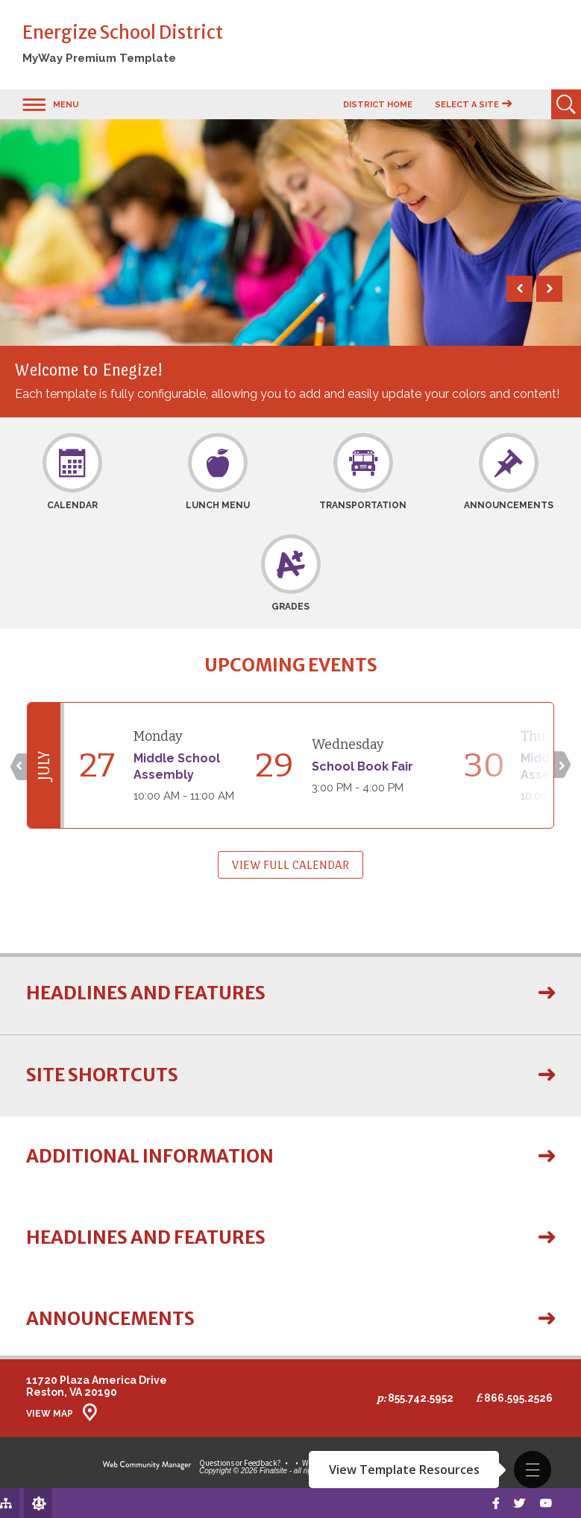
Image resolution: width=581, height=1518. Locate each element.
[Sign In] (24, 1503)
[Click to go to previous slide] (17, 765)
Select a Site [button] (467, 105)
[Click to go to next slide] (563, 765)
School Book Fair (362, 766)
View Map (49, 1413)
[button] (532, 1469)
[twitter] (517, 1503)
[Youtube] (545, 1503)
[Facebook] (492, 1503)
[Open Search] (566, 104)
